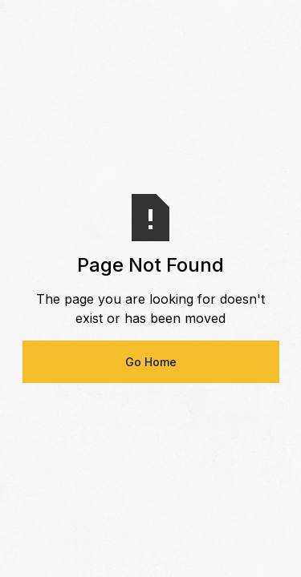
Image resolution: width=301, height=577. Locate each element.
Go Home (151, 362)
